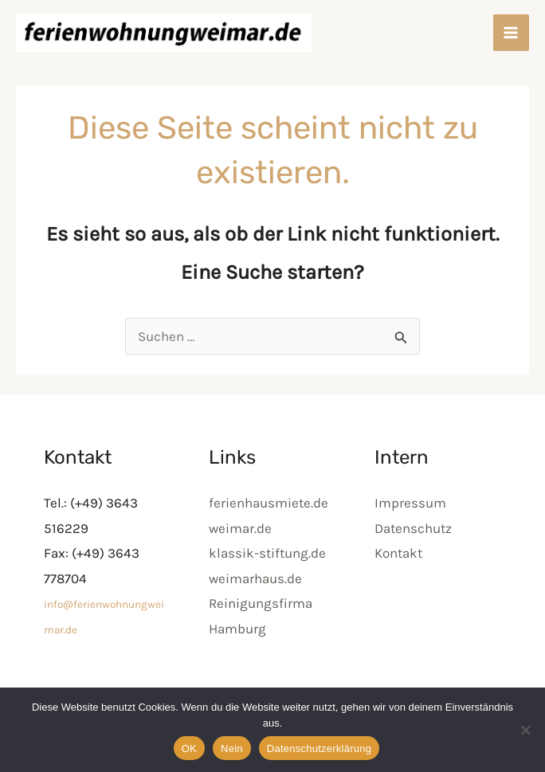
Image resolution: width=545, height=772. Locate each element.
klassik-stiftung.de (267, 556)
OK (189, 748)
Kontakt (398, 556)
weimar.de (240, 531)
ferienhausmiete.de (268, 506)
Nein (232, 748)
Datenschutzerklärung (319, 748)
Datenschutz (413, 531)
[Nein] (525, 730)
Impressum (410, 506)
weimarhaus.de (255, 581)
